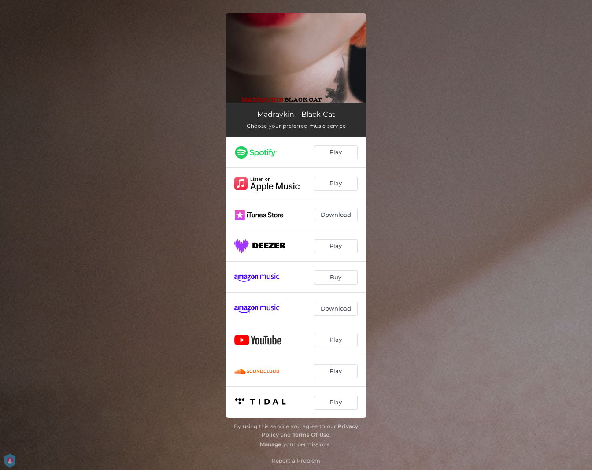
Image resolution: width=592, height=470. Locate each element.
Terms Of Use (310, 434)
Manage (270, 444)
